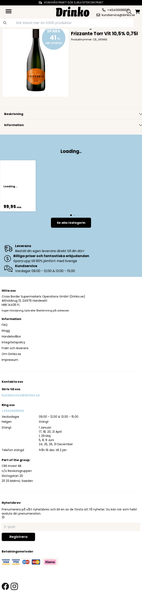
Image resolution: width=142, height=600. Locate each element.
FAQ (5, 325)
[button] (3, 517)
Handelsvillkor (11, 336)
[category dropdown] (8, 11)
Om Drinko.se (11, 354)
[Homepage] (72, 11)
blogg (6, 331)
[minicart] (137, 12)
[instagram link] (14, 586)
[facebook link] (5, 586)
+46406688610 (13, 411)
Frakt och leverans (15, 348)
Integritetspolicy (13, 342)
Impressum (10, 360)
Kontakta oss (12, 382)
